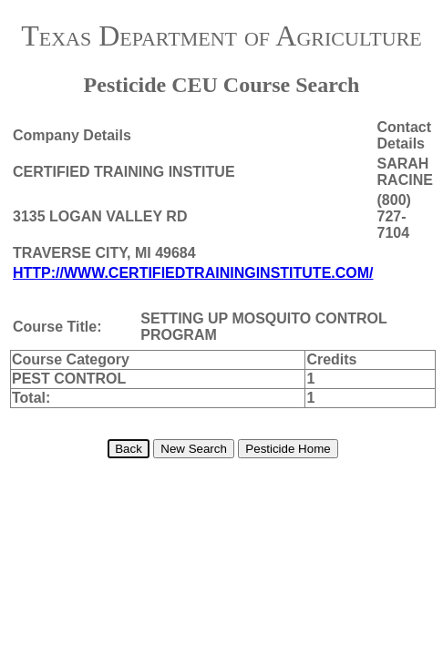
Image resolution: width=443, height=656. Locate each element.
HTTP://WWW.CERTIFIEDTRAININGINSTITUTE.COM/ (193, 273)
